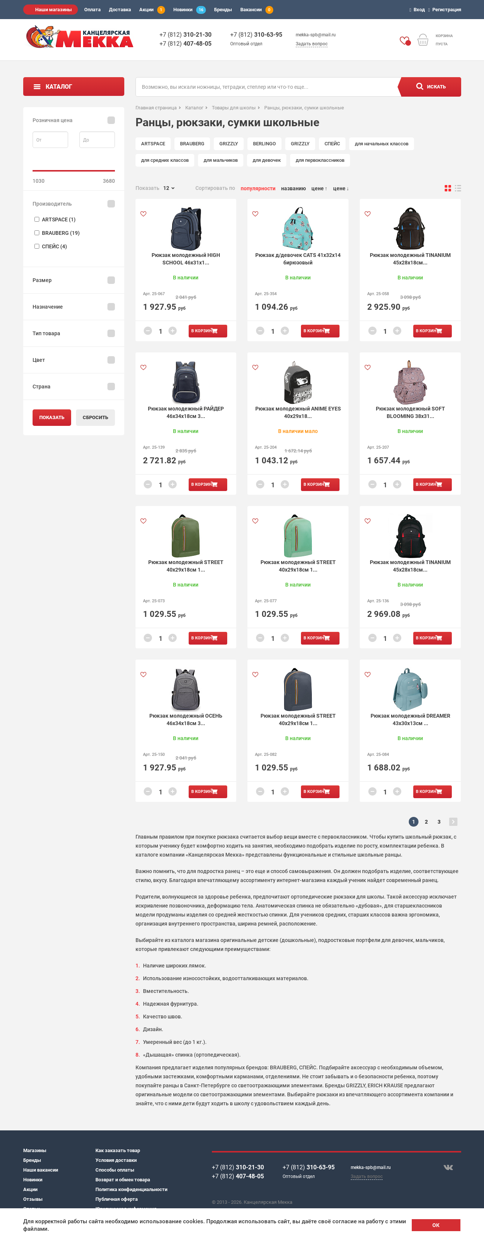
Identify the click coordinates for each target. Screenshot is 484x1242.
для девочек (267, 160)
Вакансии (256, 10)
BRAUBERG (192, 143)
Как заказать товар (117, 1150)
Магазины (34, 1150)
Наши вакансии (40, 1170)
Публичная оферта (116, 1199)
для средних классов (165, 160)
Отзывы (33, 1199)
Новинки (189, 10)
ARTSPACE (153, 143)
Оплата (92, 9)
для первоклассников (320, 160)
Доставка (120, 9)
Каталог (59, 86)
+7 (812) (185, 34)
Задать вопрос (312, 43)
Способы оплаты (114, 1170)
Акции (152, 10)
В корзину (202, 330)
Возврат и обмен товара (122, 1179)
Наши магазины (53, 9)
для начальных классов (381, 143)
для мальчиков (221, 160)
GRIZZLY (228, 143)
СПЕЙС (332, 143)
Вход (418, 9)
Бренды (223, 9)
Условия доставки (116, 1160)
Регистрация (445, 9)
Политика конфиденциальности (131, 1189)
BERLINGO (264, 143)
